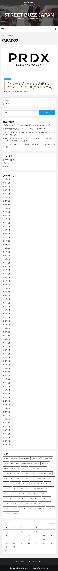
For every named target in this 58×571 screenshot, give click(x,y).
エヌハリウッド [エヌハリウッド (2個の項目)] (30, 478)
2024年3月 (6, 274)
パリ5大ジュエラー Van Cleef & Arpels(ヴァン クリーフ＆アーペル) (26, 125)
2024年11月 (7, 245)
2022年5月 (6, 354)
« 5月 (5, 551)
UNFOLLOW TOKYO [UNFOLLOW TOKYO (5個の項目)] (9, 468)
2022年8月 (6, 343)
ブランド (7, 79)
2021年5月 (6, 397)
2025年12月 (7, 197)
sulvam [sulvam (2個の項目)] (37, 463)
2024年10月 (7, 248)
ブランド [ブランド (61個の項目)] (6, 503)
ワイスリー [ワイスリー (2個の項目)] (50, 508)
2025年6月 (6, 219)
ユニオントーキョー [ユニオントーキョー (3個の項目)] (10, 508)
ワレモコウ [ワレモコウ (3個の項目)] (7, 513)
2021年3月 (6, 405)
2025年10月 (7, 205)
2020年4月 (6, 445)
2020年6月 (6, 437)
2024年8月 (6, 255)
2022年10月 (7, 335)
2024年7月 (6, 259)
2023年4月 (6, 314)
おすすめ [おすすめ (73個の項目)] (24, 468)
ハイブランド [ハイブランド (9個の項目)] (21, 493)
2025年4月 (6, 226)
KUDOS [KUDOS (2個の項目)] (6, 463)
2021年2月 (6, 408)
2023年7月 (6, 303)
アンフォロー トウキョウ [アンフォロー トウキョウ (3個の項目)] (11, 473)
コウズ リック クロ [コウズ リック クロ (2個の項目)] (36, 483)
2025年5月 (6, 223)
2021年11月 (7, 376)
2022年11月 (7, 332)
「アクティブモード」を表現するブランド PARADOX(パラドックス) (29, 85)
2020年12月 (7, 415)
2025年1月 (6, 237)
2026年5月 (6, 179)
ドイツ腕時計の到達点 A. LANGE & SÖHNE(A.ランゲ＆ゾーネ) (24, 129)
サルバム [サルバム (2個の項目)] (47, 483)
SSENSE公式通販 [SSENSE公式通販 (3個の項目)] (27, 463)
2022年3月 (6, 361)
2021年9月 (6, 383)
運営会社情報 (19, 561)
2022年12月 (7, 328)
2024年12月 (7, 241)
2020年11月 (7, 419)
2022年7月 (6, 346)
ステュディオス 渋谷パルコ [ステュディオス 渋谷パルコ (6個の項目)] (35, 488)
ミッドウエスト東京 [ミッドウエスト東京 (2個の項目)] (30, 503)
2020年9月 (6, 426)
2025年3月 (6, 230)
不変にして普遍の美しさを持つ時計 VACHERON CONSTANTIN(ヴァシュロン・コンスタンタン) (29, 133)
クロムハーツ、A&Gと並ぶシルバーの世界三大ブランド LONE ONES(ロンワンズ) (29, 145)
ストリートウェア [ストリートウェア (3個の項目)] (9, 493)
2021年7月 (6, 390)
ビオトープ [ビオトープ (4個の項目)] (46, 498)
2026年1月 (6, 194)
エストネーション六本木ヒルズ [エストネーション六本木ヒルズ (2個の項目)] (13, 478)
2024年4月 (6, 270)
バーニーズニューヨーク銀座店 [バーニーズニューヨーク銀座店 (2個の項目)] (13, 498)
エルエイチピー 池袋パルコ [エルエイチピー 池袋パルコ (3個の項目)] (46, 478)
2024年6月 (6, 263)
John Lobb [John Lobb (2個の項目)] (48, 458)
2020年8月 (6, 430)
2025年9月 (6, 208)
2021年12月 (7, 372)
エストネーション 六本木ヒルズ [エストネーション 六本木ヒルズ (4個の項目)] (42, 473)
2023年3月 (6, 317)
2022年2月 (6, 365)
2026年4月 (6, 183)
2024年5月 (6, 266)
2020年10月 (7, 423)
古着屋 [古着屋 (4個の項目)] (16, 513)
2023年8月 (6, 299)
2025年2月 (6, 234)
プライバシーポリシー (33, 561)
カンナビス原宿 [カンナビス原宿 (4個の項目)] (15, 483)
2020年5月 (6, 441)
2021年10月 (7, 379)
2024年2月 (6, 277)
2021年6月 (6, 394)
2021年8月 (6, 386)
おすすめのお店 (8, 160)
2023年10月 (7, 292)
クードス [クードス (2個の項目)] (25, 483)
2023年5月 (6, 310)
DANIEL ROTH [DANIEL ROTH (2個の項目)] (14, 458)
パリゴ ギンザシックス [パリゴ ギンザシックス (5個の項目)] (32, 498)
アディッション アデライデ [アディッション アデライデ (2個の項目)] (38, 468)
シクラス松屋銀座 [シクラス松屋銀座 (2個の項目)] (19, 488)
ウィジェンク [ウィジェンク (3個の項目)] (26, 473)
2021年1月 (6, 412)
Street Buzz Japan (29, 15)
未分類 (5, 166)
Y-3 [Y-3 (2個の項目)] (18, 468)
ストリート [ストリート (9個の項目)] (49, 488)
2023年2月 (6, 321)
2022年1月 (6, 368)
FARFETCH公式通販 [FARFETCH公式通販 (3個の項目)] (37, 458)
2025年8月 (6, 212)
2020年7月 (6, 434)
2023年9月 (6, 296)
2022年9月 (6, 339)
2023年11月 (7, 288)
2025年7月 (6, 216)
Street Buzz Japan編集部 (14, 91)
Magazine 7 (35, 568)
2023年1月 (6, 325)
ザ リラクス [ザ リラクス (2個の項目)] (7, 488)
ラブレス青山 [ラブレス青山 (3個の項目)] (23, 508)
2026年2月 (6, 190)
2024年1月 (6, 281)
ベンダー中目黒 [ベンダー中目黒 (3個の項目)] (17, 503)
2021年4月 (6, 401)
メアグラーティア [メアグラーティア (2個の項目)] (44, 503)
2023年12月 (7, 285)
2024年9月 (6, 252)
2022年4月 (6, 357)
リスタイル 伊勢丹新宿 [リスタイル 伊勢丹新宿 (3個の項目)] (37, 508)
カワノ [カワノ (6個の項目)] (6, 483)
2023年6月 (6, 306)
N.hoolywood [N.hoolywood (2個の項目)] (15, 463)
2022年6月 (6, 350)
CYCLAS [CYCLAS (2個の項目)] (6, 458)
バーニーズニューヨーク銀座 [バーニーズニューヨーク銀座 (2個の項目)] (36, 493)
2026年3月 (6, 186)
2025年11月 (7, 201)
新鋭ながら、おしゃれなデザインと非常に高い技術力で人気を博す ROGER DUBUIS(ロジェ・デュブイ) (27, 139)
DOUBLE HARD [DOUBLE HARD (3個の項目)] (25, 458)
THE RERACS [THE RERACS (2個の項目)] (45, 463)
